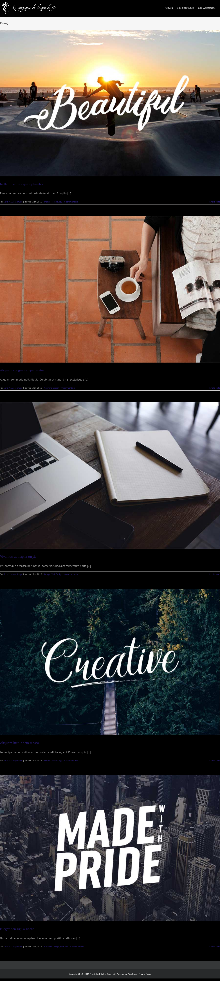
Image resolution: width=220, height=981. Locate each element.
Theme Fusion (145, 974)
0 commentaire (71, 201)
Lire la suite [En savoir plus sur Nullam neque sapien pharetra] (214, 201)
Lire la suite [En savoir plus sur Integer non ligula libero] (214, 946)
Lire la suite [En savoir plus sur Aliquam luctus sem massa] (214, 760)
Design (47, 201)
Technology (56, 201)
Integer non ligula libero (17, 929)
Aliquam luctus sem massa (19, 743)
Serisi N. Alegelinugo (13, 201)
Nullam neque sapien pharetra (21, 184)
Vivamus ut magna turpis (18, 557)
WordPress (132, 974)
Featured (64, 946)
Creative (48, 387)
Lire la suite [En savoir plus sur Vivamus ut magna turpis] (214, 574)
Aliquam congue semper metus (22, 370)
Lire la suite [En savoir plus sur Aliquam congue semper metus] (214, 387)
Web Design (56, 574)
